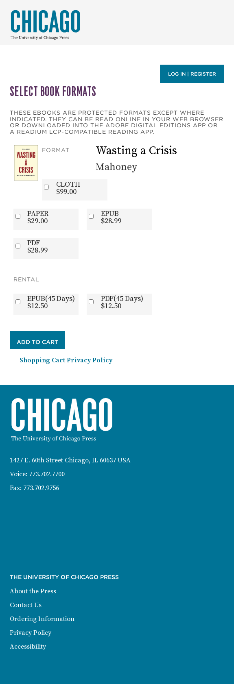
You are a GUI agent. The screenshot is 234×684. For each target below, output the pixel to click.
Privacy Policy (30, 633)
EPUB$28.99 (111, 217)
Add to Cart (37, 342)
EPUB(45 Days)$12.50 (51, 302)
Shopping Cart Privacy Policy (66, 360)
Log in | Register (192, 74)
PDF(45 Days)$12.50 (122, 302)
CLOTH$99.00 (68, 188)
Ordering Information (42, 619)
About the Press (33, 591)
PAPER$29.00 (37, 217)
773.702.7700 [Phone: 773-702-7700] (47, 474)
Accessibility (28, 647)
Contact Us (26, 605)
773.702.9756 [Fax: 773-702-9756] (41, 488)
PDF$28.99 (37, 247)
